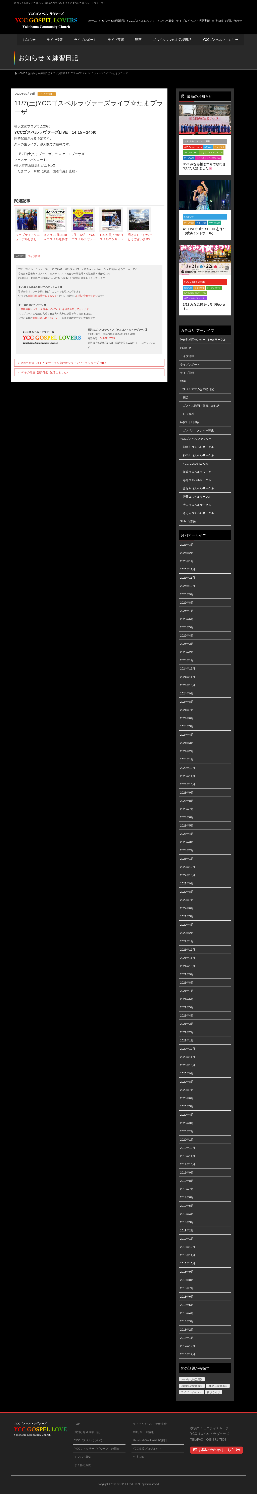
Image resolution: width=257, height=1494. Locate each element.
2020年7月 (187, 1089)
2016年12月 (187, 1354)
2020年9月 (187, 1073)
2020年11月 (187, 1057)
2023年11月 (187, 776)
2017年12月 (187, 1346)
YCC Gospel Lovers (193, 147)
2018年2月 (187, 1329)
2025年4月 (187, 635)
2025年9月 (187, 594)
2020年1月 (187, 1139)
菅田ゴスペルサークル (197, 496)
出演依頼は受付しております (43, 295)
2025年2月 (187, 652)
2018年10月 (187, 1263)
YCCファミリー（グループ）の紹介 (97, 1448)
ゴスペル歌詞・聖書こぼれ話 (201, 405)
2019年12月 (187, 1147)
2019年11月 (187, 1156)
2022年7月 (187, 900)
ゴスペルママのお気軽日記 (208, 158)
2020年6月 (187, 1098)
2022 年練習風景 (217, 1385)
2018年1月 (187, 1337)
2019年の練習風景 (192, 1385)
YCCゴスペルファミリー (195, 298)
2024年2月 (187, 751)
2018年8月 (187, 1279)
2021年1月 (187, 1040)
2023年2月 (187, 850)
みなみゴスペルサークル (211, 152)
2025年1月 (187, 660)
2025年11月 (187, 577)
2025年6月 (187, 619)
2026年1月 (187, 561)
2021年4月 (187, 1015)
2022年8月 (187, 891)
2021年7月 (187, 990)
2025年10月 (187, 585)
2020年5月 (187, 1106)
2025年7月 (187, 610)
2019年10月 (187, 1164)
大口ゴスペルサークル (197, 504)
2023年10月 (187, 784)
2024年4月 (187, 734)
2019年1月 (187, 1238)
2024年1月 (187, 759)
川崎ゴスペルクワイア (197, 471)
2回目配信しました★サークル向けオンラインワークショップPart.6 (63, 363)
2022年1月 (187, 941)
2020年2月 (187, 1131)
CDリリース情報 (143, 1432)
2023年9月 (187, 792)
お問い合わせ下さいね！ (46, 318)
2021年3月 (187, 1023)
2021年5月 (187, 1007)
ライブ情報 (47, 94)
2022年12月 (187, 867)
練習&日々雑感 (189, 422)
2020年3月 (187, 1123)
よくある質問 (82, 1465)
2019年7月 (187, 1189)
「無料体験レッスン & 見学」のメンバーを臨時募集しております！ (54, 309)
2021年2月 (187, 1032)
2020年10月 (187, 1065)
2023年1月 (187, 858)
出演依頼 (138, 1456)
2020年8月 (187, 1081)
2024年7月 (187, 710)
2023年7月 (187, 809)
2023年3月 (187, 842)
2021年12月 (187, 949)
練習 (186, 397)
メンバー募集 (82, 1456)
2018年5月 (187, 1304)
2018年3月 (187, 1321)
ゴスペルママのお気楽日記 (172, 39)
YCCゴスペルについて (88, 1440)
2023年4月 (187, 833)
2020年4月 (187, 1114)
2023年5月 (187, 825)
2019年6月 (187, 1197)
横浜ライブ (213, 1392)
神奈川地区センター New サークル (203, 339)
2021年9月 (187, 974)
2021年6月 (187, 999)
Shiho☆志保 (214, 223)
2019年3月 (187, 1222)
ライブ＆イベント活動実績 (150, 1423)
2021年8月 (187, 982)
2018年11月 (187, 1255)
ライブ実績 (116, 39)
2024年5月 (187, 726)
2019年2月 (187, 1230)
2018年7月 (187, 1288)
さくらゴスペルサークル (198, 513)
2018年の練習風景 (192, 1379)
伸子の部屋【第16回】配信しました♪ (44, 372)
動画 (183, 381)
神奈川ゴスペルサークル (198, 447)
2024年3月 (187, 742)
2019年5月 (187, 1205)
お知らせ (29, 39)
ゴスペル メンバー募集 (197, 141)
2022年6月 (187, 908)
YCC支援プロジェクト (147, 1448)
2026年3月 (187, 544)
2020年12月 (187, 1048)
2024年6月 (187, 718)
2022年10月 (187, 875)
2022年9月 (187, 883)
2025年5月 (187, 627)
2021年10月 (187, 966)
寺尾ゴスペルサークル (197, 480)
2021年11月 (187, 957)
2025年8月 (187, 602)
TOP (77, 1423)
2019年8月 (187, 1180)
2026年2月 (187, 552)
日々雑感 (188, 414)
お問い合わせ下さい (87, 295)
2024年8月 (187, 701)
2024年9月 (187, 693)
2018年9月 (187, 1271)
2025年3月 (187, 643)
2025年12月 (187, 569)
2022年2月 (187, 932)
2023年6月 (187, 817)
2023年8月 (187, 800)
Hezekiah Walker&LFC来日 (150, 1440)
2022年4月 (187, 924)
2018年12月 (187, 1247)
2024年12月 (187, 668)
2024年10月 (187, 685)
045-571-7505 (107, 338)
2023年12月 (187, 767)
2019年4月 (187, 1214)
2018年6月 (187, 1296)
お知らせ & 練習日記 (87, 1432)
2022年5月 (187, 916)
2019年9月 (187, 1172)
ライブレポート (191, 152)
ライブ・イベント (191, 1392)
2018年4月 (187, 1313)
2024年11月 (187, 677)
